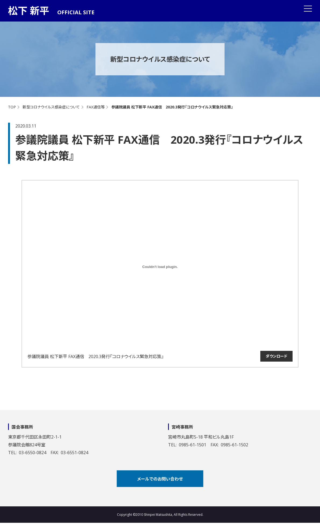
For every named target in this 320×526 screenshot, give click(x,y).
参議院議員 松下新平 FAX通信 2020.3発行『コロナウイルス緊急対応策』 (95, 356)
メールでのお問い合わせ (160, 479)
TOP (12, 107)
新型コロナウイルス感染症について (51, 107)
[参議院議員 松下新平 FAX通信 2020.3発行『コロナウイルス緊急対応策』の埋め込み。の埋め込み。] (160, 266)
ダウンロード (276, 356)
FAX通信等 (96, 107)
